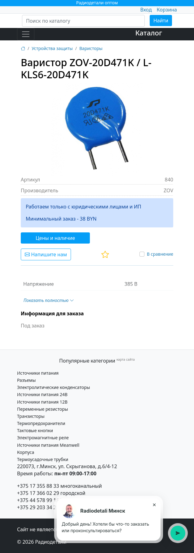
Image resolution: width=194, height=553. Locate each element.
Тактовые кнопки (35, 430)
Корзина (167, 9)
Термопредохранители (41, 423)
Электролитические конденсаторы (53, 387)
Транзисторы (31, 416)
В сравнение (160, 254)
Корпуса (25, 452)
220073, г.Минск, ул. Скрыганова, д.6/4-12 (67, 466)
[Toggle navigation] (25, 34)
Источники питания (38, 373)
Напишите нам (46, 254)
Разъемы (26, 380)
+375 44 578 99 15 (38, 500)
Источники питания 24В (42, 394)
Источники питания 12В (42, 402)
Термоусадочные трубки (42, 459)
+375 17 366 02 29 (38, 493)
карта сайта (126, 359)
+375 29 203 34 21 (38, 507)
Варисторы (91, 48)
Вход (146, 9)
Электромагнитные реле (43, 438)
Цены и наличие (55, 238)
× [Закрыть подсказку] (154, 504)
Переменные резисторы (42, 409)
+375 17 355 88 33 (38, 485)
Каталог (148, 33)
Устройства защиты (52, 48)
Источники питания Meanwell (48, 445)
